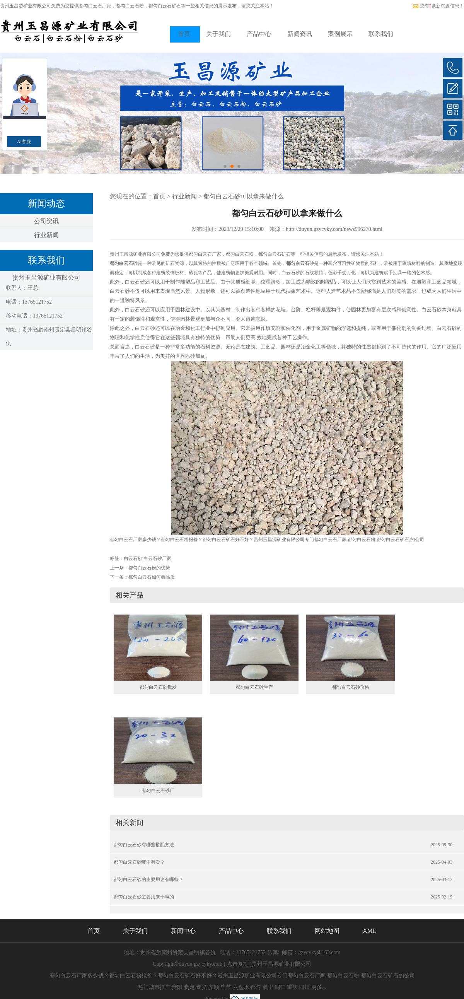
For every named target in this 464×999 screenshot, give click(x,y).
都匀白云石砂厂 (158, 790)
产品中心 (259, 34)
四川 (304, 987)
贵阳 (177, 987)
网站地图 (327, 930)
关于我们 (218, 34)
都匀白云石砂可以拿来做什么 (243, 196)
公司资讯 (46, 221)
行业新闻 (46, 235)
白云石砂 (133, 558)
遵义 (201, 987)
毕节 (225, 987)
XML (370, 930)
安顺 (213, 987)
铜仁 (280, 987)
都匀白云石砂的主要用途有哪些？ (148, 879)
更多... (318, 987)
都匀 (255, 987)
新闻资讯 (299, 34)
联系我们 (380, 34)
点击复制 (238, 964)
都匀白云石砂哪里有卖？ (139, 862)
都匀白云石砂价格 (350, 687)
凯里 (268, 987)
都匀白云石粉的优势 (149, 567)
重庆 (292, 987)
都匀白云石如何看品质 (151, 577)
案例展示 (340, 34)
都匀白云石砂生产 (254, 687)
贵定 (189, 987)
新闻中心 (183, 930)
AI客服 (24, 141)
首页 (184, 34)
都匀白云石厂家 (95, 6)
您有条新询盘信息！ (438, 6)
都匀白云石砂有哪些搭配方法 (144, 844)
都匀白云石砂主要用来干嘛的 (144, 897)
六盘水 (241, 987)
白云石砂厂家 (157, 558)
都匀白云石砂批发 (158, 687)
